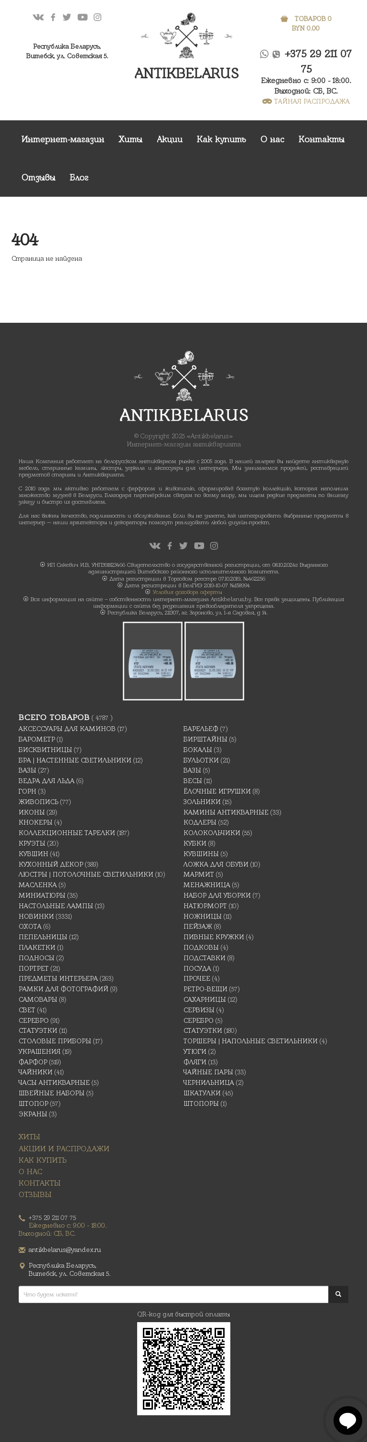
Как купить (221, 139)
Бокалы (198, 749)
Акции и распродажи (64, 1148)
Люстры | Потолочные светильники (86, 874)
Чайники (36, 1072)
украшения (40, 1051)
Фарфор (33, 1062)
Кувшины (201, 854)
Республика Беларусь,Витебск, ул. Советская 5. (67, 51)
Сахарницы (205, 999)
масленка (38, 885)
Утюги (195, 1051)
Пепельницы (43, 937)
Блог (79, 177)
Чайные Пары (208, 1072)
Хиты (130, 139)
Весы (193, 781)
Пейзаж (198, 926)
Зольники (202, 802)
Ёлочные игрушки (217, 791)
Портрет (34, 968)
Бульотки (201, 760)
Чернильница (209, 1082)
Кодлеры (200, 822)
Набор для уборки (217, 895)
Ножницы (203, 916)
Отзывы (38, 177)
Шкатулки (202, 1093)
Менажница (207, 885)
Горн (27, 791)
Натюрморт (205, 906)
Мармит (199, 874)
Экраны (33, 1114)
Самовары (38, 999)
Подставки (205, 958)
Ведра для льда (47, 781)
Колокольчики (212, 833)
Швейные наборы (52, 1093)
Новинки (36, 916)
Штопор (33, 1103)
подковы (201, 947)
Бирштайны (205, 739)
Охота (30, 926)
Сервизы (199, 1010)
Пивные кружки (214, 937)
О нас (272, 139)
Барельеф (201, 728)
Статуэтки (38, 1030)
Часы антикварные (54, 1082)
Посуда (197, 968)
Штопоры (201, 1103)
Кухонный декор (51, 864)
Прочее (197, 978)
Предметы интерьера (58, 978)
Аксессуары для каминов (67, 728)
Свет (27, 1010)
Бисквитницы (45, 749)
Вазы (27, 770)
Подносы (36, 958)
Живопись (38, 802)
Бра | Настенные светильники (75, 760)
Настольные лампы (56, 906)
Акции (170, 139)
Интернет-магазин (63, 139)
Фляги (195, 1062)
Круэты (32, 843)
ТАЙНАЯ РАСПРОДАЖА (306, 101)
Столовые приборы (55, 1041)
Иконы (32, 812)
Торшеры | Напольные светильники (251, 1041)
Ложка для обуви (216, 864)
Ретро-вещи (205, 989)
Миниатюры (42, 895)
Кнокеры (36, 822)
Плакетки (37, 947)
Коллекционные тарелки (67, 833)
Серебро (34, 1020)
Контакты (322, 139)
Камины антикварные (226, 812)
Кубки (195, 843)
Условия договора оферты (187, 592)
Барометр (37, 739)
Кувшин (33, 854)
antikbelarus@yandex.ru (65, 1249)
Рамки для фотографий (63, 989)
